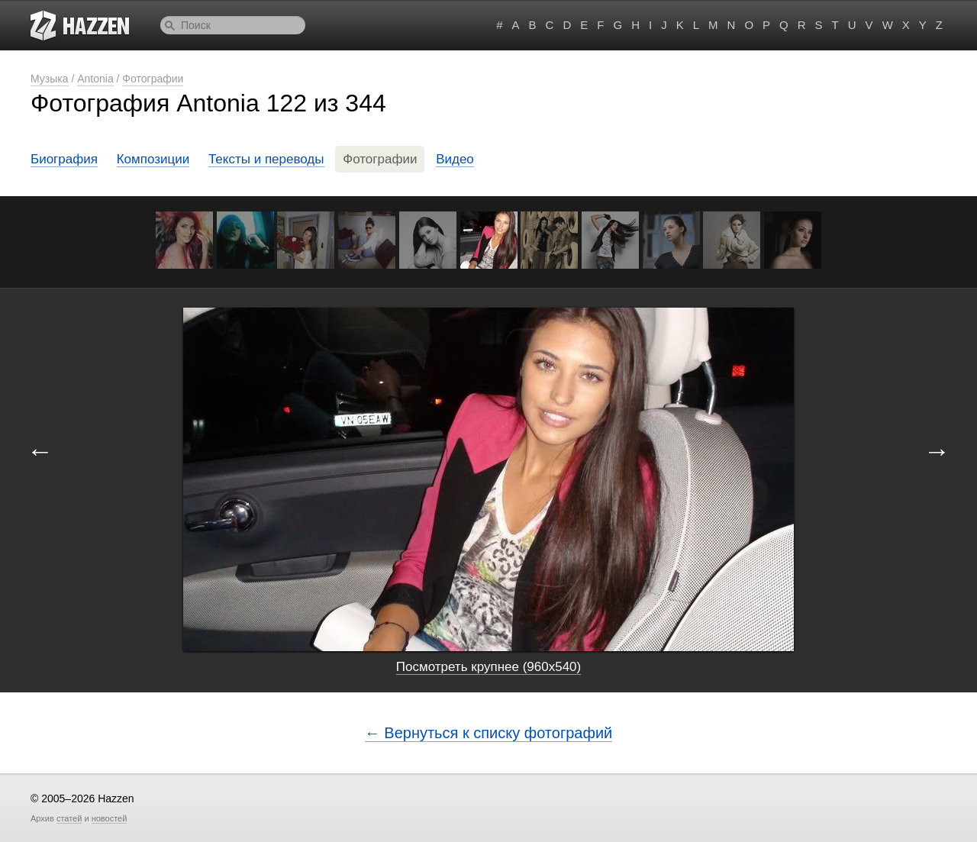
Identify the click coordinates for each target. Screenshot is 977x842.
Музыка (50, 79)
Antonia (95, 79)
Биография (64, 159)
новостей (109, 818)
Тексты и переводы (266, 159)
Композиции (153, 159)
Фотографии (152, 79)
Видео (455, 159)
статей (69, 818)
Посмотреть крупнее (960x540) (488, 667)
